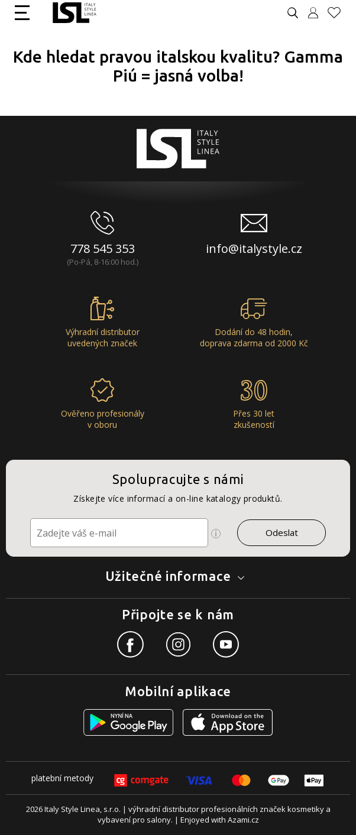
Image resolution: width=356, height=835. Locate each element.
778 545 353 (102, 248)
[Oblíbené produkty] (339, 12)
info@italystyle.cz (254, 248)
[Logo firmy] (74, 12)
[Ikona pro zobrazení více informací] (216, 533)
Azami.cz (243, 819)
